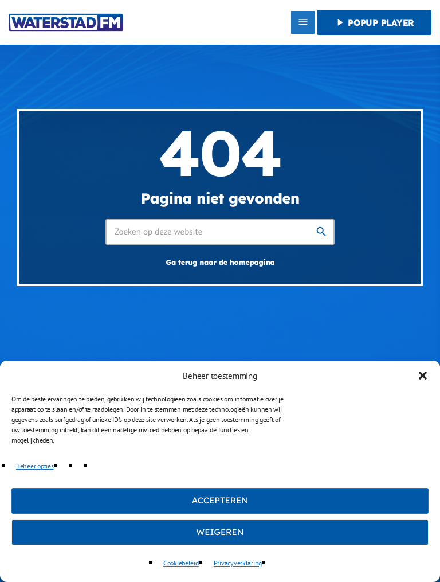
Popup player (374, 22)
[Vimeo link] (66, 22)
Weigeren (219, 531)
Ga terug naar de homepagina (220, 263)
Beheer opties (35, 466)
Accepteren (220, 500)
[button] (423, 375)
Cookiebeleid (181, 562)
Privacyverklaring (238, 562)
